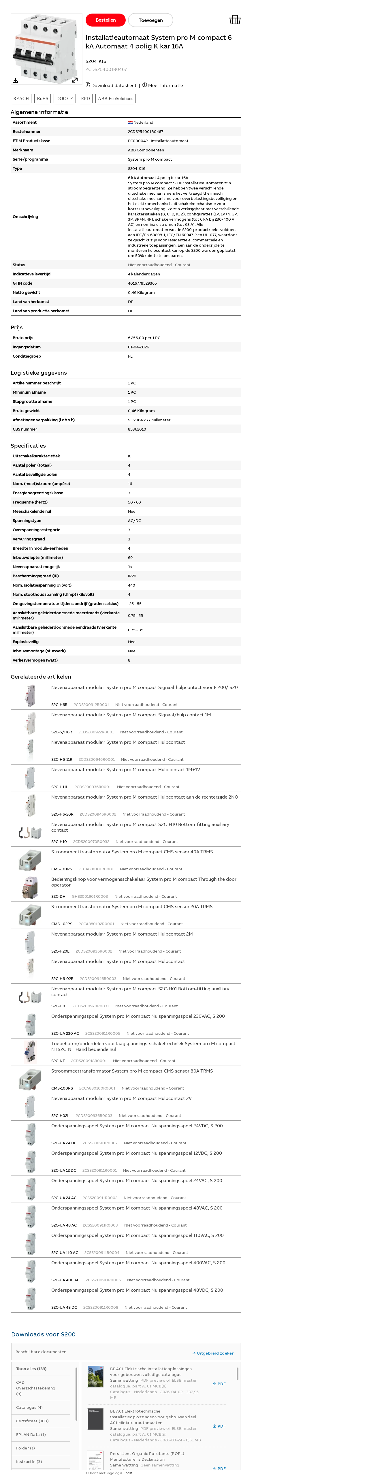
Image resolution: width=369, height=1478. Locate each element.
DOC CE (64, 98)
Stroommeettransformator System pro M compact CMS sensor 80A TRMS (132, 1071)
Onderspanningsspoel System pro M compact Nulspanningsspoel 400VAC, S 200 (138, 1262)
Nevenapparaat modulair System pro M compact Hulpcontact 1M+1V (125, 769)
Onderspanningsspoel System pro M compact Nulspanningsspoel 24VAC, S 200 (136, 1180)
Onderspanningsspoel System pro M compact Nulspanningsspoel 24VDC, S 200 (137, 1125)
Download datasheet (114, 85)
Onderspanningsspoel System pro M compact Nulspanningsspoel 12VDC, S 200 (136, 1153)
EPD (85, 98)
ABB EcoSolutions (115, 98)
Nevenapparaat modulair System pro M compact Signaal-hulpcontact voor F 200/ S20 (144, 687)
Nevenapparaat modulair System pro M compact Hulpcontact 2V (121, 1098)
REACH (21, 98)
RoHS (42, 98)
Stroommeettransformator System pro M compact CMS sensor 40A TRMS (132, 852)
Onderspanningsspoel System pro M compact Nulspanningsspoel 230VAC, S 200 (138, 1016)
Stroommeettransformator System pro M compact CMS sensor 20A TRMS (132, 906)
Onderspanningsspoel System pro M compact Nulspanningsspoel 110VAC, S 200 (137, 1235)
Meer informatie (165, 85)
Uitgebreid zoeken (213, 1353)
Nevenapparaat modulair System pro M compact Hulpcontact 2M (122, 934)
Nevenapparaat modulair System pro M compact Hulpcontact (118, 742)
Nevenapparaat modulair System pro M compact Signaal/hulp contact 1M (131, 715)
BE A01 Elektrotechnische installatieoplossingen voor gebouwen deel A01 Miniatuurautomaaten (153, 1416)
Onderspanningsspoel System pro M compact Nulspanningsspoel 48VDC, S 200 (137, 1290)
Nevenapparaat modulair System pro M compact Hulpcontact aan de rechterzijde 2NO (144, 797)
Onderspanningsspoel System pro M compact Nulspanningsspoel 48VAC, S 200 (137, 1208)
